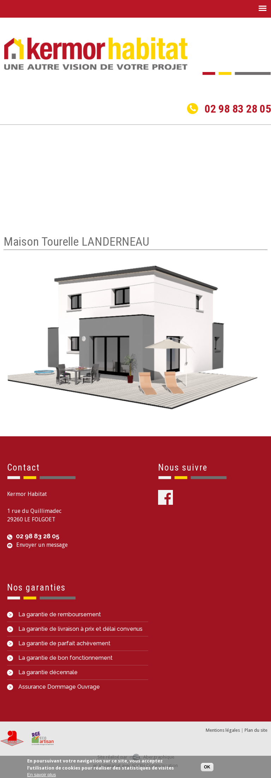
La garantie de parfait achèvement (58, 643)
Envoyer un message (42, 544)
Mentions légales (223, 730)
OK (207, 767)
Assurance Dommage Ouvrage (53, 686)
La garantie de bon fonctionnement (60, 657)
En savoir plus (41, 775)
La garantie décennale (42, 672)
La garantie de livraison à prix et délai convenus (75, 629)
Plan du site (256, 730)
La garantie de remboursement (54, 614)
